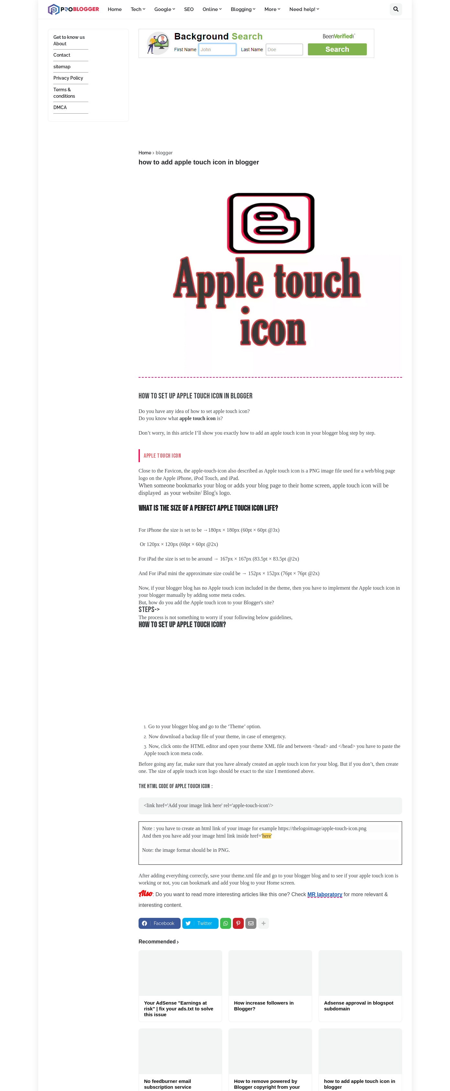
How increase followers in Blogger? (264, 1005)
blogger (164, 152)
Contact (61, 55)
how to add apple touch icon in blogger (359, 1083)
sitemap (62, 66)
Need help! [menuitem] (302, 9)
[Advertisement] (270, 105)
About (59, 43)
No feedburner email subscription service (167, 1083)
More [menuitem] (270, 9)
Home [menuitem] (115, 9)
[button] (396, 9)
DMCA (60, 107)
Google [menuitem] (162, 9)
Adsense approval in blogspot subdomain (358, 1005)
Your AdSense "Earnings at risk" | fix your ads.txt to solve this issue (178, 1008)
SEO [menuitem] (189, 9)
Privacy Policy (68, 78)
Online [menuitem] (210, 9)
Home (145, 152)
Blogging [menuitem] (241, 9)
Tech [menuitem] (136, 9)
